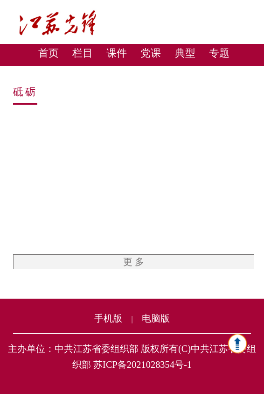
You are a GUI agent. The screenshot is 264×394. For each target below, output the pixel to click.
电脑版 (156, 318)
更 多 (133, 262)
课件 (116, 53)
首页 (48, 53)
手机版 (108, 318)
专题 (219, 53)
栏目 (82, 53)
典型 (185, 53)
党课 (150, 53)
